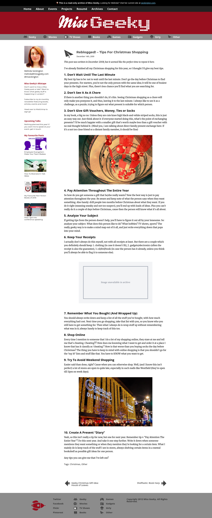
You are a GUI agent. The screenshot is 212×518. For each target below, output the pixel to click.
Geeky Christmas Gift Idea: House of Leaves (84, 484)
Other (176, 37)
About (40, 8)
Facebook (58, 503)
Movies (53, 37)
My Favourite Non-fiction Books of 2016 (35, 197)
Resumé (82, 8)
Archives (97, 8)
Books (96, 37)
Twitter (57, 499)
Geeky (32, 37)
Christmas (75, 464)
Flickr (56, 507)
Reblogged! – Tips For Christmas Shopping (112, 52)
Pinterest (58, 512)
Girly (158, 37)
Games (116, 37)
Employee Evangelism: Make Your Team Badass (35, 153)
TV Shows (74, 37)
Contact (112, 8)
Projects (66, 8)
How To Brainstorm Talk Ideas (34, 175)
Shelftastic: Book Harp (148, 482)
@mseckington (31, 76)
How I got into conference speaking (33, 218)
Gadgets (138, 37)
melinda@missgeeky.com (36, 73)
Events (52, 8)
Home (27, 8)
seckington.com (148, 3)
